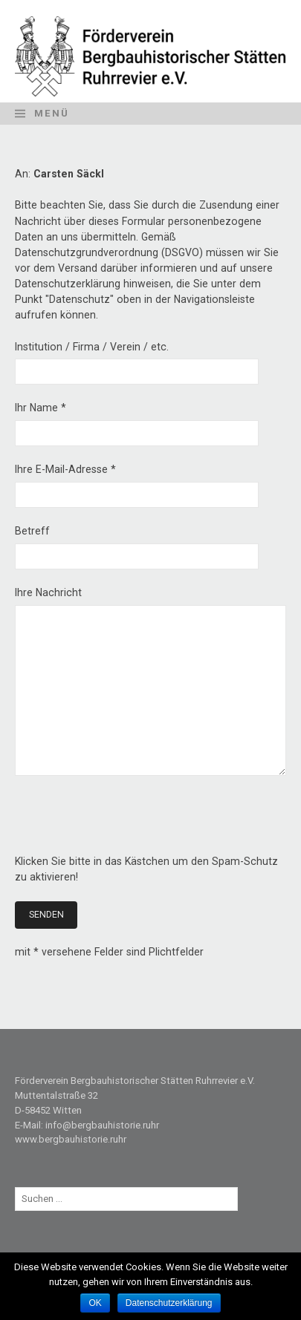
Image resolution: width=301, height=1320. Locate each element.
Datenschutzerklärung (169, 1303)
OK (94, 1303)
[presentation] (128, 825)
